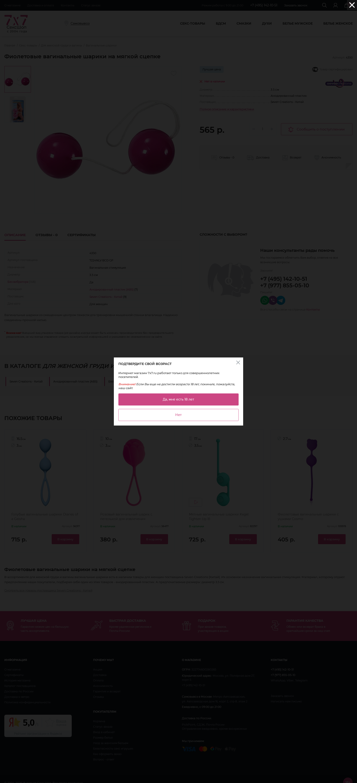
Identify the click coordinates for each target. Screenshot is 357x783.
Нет (178, 415)
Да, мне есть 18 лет (178, 399)
